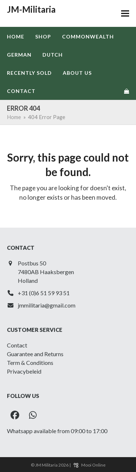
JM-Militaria (31, 9)
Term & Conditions (30, 362)
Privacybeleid (24, 371)
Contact (17, 345)
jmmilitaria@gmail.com (46, 305)
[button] (125, 14)
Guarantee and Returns (35, 353)
